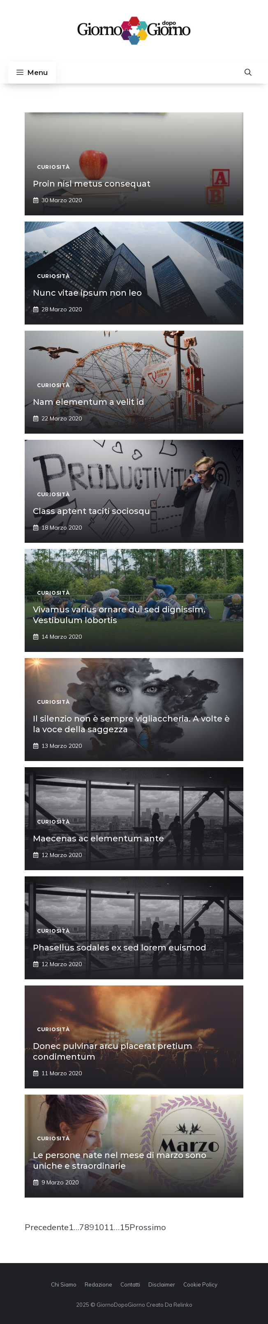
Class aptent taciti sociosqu (91, 511)
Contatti (130, 1284)
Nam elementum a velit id (88, 402)
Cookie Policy (200, 1284)
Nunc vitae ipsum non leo (87, 293)
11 (109, 1227)
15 (124, 1227)
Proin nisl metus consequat (91, 184)
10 (99, 1227)
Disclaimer (161, 1284)
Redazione (98, 1284)
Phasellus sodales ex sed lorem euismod (119, 948)
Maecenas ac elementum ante (98, 838)
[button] (248, 72)
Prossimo (147, 1227)
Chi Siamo (63, 1284)
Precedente (47, 1227)
